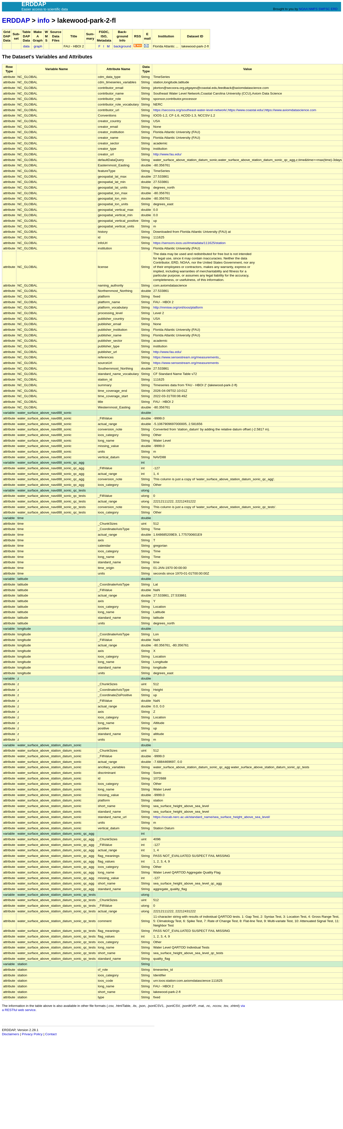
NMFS (313, 9)
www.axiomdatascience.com (295, 110)
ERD (334, 9)
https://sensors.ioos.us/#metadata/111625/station (189, 243)
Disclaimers (10, 1034)
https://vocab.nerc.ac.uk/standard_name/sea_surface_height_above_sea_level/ (211, 817)
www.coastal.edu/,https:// (256, 110)
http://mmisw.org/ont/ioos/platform (178, 307)
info (43, 20)
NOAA (303, 9)
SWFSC (324, 9)
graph (38, 46)
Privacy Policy (32, 1034)
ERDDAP (16, 20)
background (122, 46)
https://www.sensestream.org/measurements (186, 357)
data (26, 46)
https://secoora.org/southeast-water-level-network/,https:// (195, 110)
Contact (51, 1034)
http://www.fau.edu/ (167, 154)
